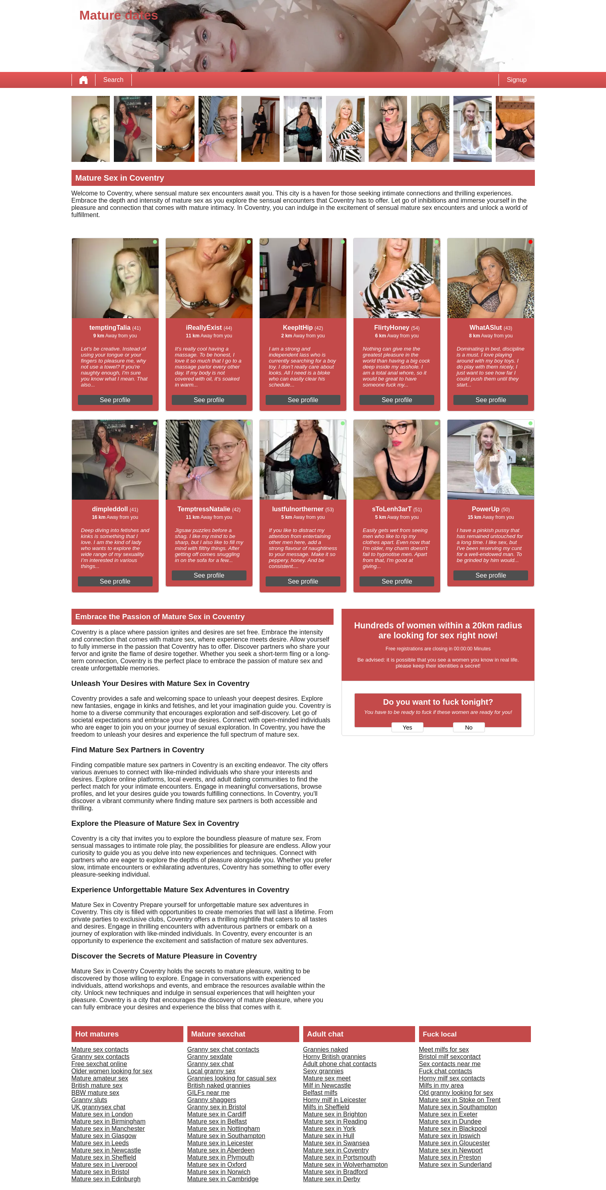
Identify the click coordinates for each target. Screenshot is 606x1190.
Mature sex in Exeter (448, 1114)
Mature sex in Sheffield (104, 1157)
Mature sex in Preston (450, 1157)
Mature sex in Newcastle (106, 1150)
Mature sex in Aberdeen (221, 1150)
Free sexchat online (99, 1063)
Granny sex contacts (101, 1056)
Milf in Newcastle (327, 1085)
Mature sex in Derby (331, 1179)
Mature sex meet (327, 1078)
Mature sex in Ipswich (450, 1135)
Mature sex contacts (100, 1049)
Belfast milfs (320, 1092)
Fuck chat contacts (445, 1071)
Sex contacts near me (450, 1063)
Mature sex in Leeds (100, 1143)
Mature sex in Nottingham (223, 1128)
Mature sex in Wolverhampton (345, 1164)
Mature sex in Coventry (336, 1150)
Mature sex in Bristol (100, 1171)
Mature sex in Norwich (218, 1171)
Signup (517, 79)
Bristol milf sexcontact (450, 1056)
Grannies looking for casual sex (231, 1078)
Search (113, 79)
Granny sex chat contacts (223, 1049)
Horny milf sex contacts (452, 1078)
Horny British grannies (334, 1056)
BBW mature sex (95, 1092)
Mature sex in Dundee (450, 1121)
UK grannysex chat (98, 1107)
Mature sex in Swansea (336, 1143)
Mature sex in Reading (335, 1121)
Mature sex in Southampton (226, 1135)
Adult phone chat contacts (340, 1063)
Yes (407, 727)
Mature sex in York (329, 1128)
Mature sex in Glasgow (104, 1135)
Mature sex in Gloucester (454, 1143)
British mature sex (97, 1085)
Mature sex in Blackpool (453, 1128)
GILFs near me (208, 1092)
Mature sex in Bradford (335, 1171)
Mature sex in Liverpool (104, 1164)
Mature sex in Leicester (220, 1143)
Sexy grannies (323, 1071)
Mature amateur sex (100, 1078)
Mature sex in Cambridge (223, 1179)
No (469, 727)
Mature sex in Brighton (335, 1114)
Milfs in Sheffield (326, 1107)
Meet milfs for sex (444, 1049)
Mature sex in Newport (451, 1150)
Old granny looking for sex (456, 1092)
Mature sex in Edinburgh (106, 1179)
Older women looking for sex (112, 1071)
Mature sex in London (102, 1114)
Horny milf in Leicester (334, 1099)
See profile (115, 400)
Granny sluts (89, 1099)
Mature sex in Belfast (217, 1121)
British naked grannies (218, 1085)
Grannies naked (325, 1049)
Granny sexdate (209, 1056)
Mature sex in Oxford (217, 1164)
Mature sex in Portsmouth (339, 1157)
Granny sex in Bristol (216, 1107)
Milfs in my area (441, 1085)
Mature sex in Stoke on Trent (460, 1099)
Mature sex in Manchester (108, 1128)
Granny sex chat (210, 1063)
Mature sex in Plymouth (220, 1157)
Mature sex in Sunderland (455, 1164)
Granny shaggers (211, 1099)
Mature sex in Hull (328, 1135)
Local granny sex (211, 1071)
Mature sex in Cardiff (216, 1114)
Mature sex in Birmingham (109, 1121)
